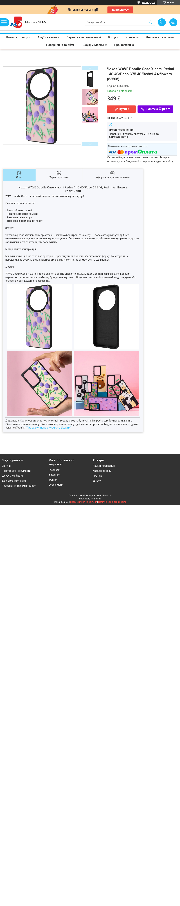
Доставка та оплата (160, 37)
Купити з (158, 109)
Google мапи (56, 484)
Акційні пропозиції (104, 465)
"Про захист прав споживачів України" (48, 427)
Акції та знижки (48, 37)
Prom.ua (107, 495)
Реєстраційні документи (16, 470)
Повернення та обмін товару (19, 485)
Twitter (53, 479)
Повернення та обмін (60, 45)
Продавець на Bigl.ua (90, 498)
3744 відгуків (148, 2)
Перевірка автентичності (83, 37)
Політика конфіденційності (112, 502)
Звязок (97, 480)
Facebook (54, 469)
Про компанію (124, 45)
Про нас (97, 475)
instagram (54, 474)
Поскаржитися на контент (83, 502)
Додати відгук (173, 22)
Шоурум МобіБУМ (95, 45)
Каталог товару (17, 37)
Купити (124, 109)
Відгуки (113, 37)
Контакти (132, 37)
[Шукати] (150, 22)
